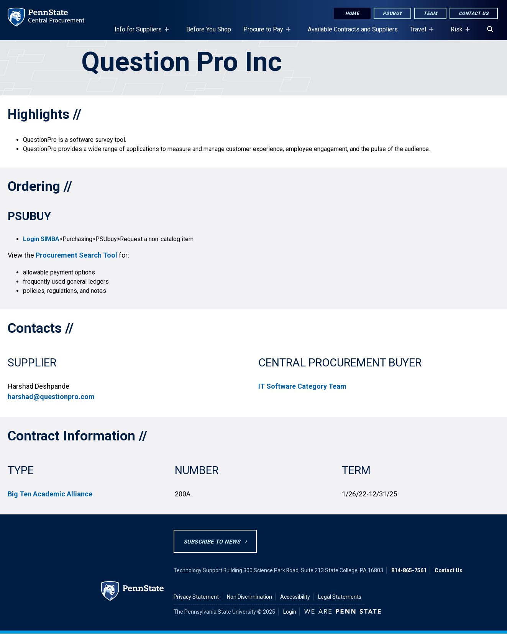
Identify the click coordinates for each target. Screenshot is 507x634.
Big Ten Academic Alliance (50, 494)
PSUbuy (392, 13)
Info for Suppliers (139, 33)
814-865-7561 (409, 570)
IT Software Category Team (302, 386)
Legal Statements (339, 597)
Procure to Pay (264, 33)
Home (352, 13)
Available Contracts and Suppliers (353, 29)
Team (430, 13)
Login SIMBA (41, 239)
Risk (458, 33)
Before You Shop (208, 29)
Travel (419, 33)
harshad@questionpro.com (51, 397)
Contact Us (474, 13)
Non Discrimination (249, 597)
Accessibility (295, 597)
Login (289, 612)
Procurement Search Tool (76, 255)
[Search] (490, 29)
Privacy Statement (196, 597)
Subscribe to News (212, 542)
